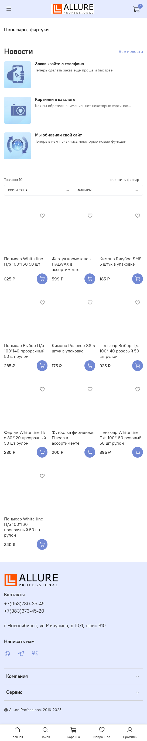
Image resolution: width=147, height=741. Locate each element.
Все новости (131, 51)
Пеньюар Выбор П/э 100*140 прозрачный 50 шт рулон (24, 351)
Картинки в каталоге (55, 99)
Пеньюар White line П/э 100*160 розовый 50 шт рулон (120, 438)
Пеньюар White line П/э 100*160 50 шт (23, 261)
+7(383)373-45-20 (24, 611)
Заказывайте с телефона (59, 63)
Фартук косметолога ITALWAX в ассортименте (72, 264)
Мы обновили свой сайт (58, 135)
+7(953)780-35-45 (24, 604)
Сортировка (41, 190)
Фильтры (110, 190)
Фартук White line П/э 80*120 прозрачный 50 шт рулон (25, 438)
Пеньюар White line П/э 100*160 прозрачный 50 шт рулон (23, 527)
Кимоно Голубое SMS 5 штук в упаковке (121, 261)
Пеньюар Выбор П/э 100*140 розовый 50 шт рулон (119, 351)
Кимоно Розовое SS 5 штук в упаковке (73, 348)
